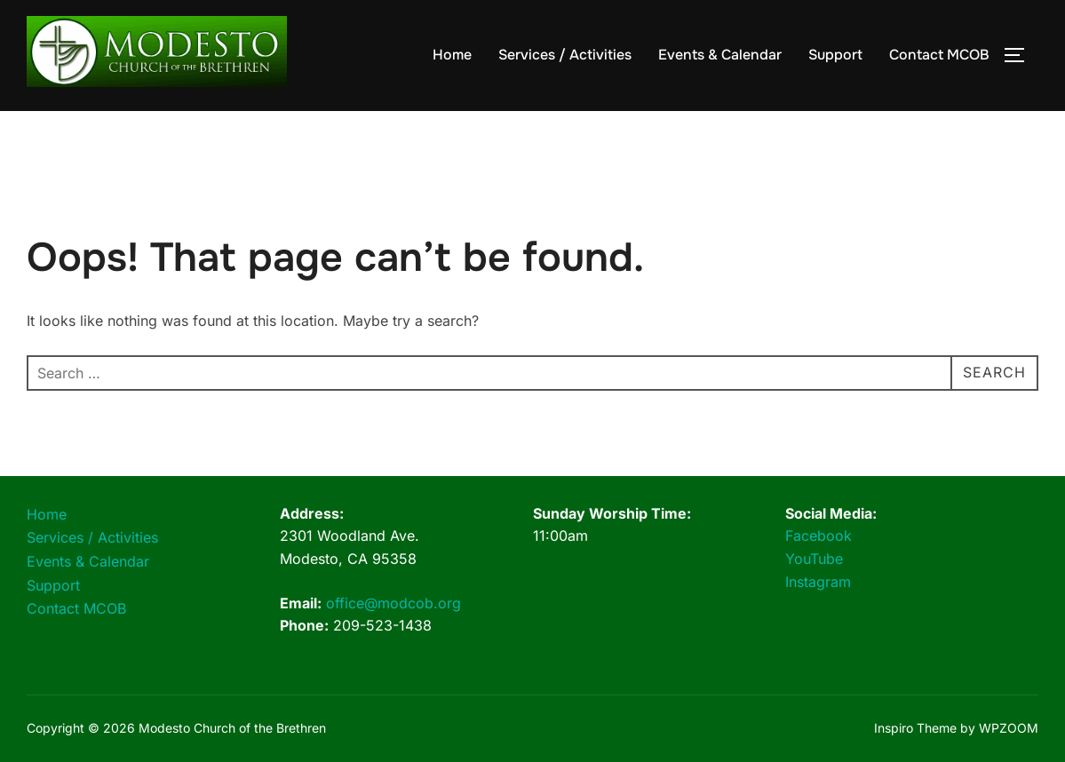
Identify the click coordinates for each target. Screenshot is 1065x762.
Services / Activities (565, 54)
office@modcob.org (393, 603)
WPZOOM (1008, 727)
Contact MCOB (939, 54)
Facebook (818, 535)
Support (835, 54)
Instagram (818, 582)
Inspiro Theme (915, 727)
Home (452, 54)
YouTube (814, 559)
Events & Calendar (720, 54)
